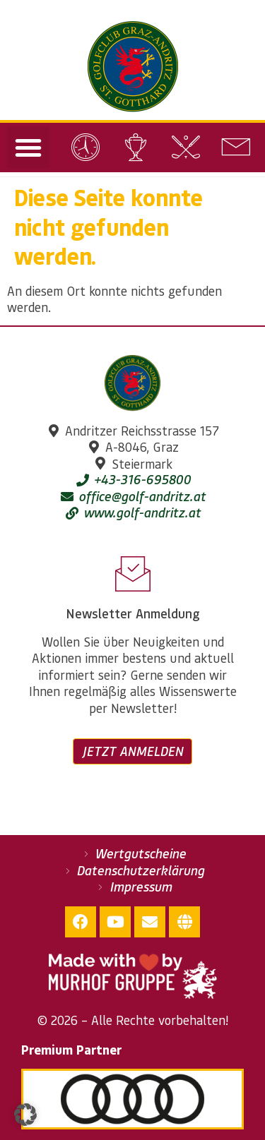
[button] (28, 147)
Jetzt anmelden (132, 751)
